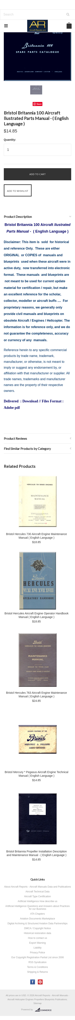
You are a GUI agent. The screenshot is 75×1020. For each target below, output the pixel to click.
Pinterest (40, 981)
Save (39, 104)
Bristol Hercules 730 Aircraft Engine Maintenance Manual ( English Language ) (36, 535)
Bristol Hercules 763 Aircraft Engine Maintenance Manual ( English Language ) (36, 694)
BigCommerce (44, 1009)
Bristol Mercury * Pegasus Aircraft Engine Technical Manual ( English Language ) (36, 773)
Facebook (32, 981)
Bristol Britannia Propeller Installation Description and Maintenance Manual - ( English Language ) (36, 853)
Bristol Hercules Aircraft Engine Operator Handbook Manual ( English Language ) (37, 615)
